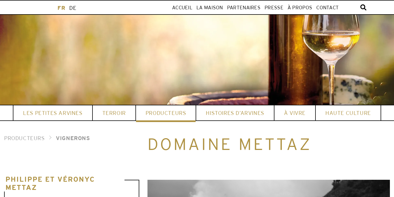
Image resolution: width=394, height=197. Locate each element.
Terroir (114, 113)
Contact (327, 7)
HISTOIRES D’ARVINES (235, 113)
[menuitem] (61, 8)
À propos (300, 7)
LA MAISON (209, 7)
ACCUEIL (182, 7)
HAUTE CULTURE (348, 113)
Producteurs (166, 113)
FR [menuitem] (61, 8)
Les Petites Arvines (52, 113)
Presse (274, 7)
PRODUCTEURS (24, 138)
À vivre (295, 113)
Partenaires (243, 7)
